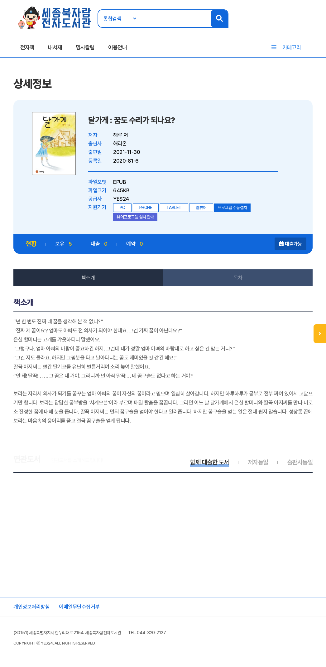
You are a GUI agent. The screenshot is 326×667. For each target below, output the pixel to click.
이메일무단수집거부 (79, 607)
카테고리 (291, 47)
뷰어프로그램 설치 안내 (135, 216)
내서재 (55, 47)
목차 (237, 278)
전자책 (27, 47)
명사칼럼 (85, 47)
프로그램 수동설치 (232, 207)
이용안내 (117, 47)
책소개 (88, 278)
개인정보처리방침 (31, 607)
